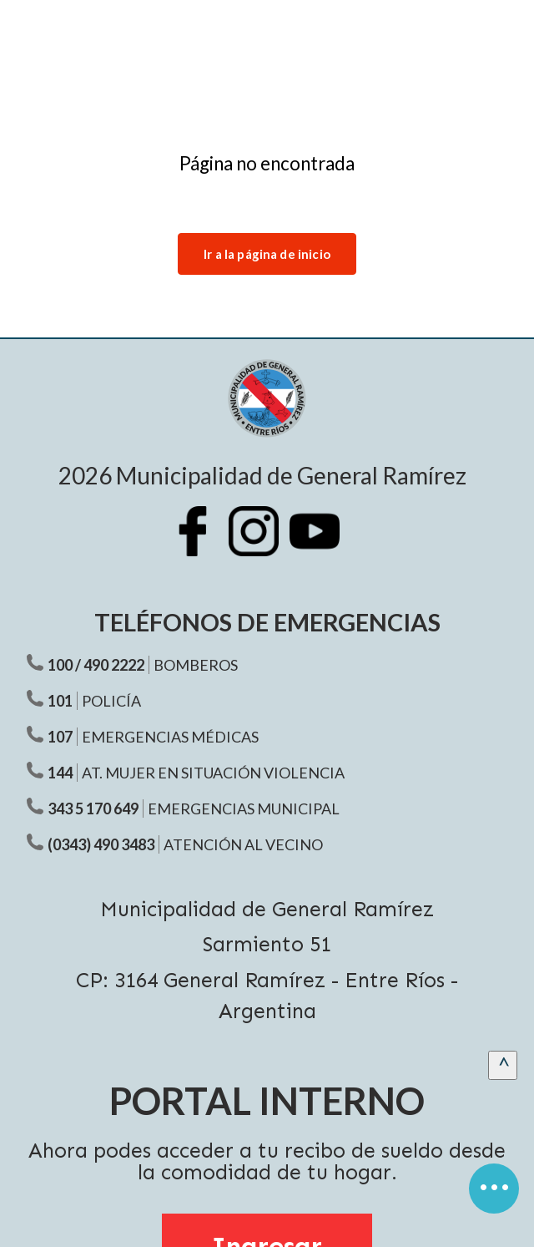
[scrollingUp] (502, 1065)
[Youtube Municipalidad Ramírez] (323, 544)
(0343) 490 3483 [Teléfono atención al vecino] (101, 844)
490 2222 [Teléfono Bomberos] (113, 665)
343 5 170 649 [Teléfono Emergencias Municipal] (93, 808)
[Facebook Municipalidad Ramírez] (201, 544)
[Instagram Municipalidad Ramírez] (262, 544)
